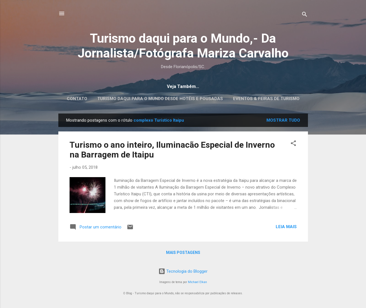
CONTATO (77, 98)
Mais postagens (183, 252)
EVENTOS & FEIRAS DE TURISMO (266, 98)
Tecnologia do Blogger (183, 271)
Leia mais (286, 226)
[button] (293, 144)
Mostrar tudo (283, 120)
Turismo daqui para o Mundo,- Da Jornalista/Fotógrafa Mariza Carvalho (183, 46)
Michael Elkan (197, 282)
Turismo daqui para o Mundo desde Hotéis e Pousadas (160, 98)
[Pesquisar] (304, 15)
